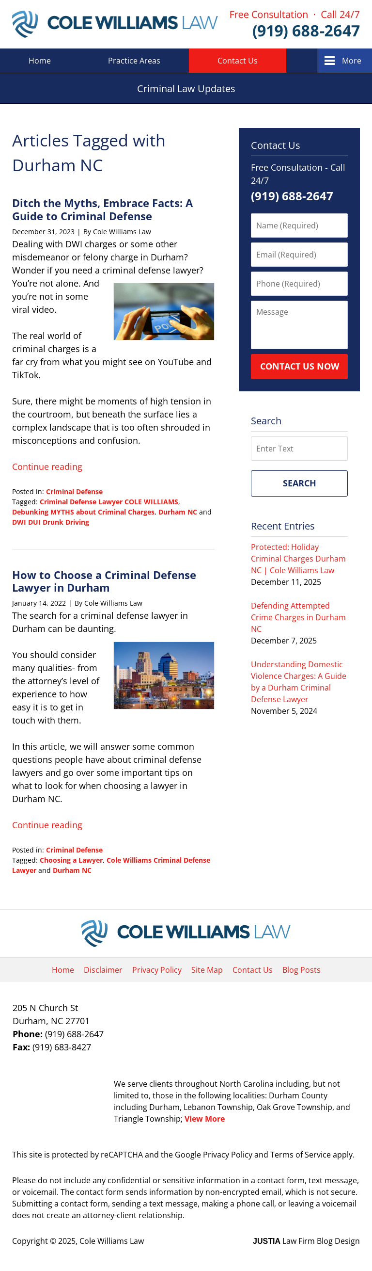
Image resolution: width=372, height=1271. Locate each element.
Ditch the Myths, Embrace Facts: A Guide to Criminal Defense (102, 209)
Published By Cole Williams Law (295, 24)
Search (299, 483)
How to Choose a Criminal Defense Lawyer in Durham (104, 581)
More (351, 60)
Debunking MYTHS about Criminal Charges (83, 511)
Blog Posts (301, 970)
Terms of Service (300, 1154)
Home (40, 60)
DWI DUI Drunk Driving (50, 522)
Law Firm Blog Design (306, 1241)
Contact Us (237, 60)
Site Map (207, 970)
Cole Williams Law (111, 1241)
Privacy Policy (157, 970)
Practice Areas (134, 60)
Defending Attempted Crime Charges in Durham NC (298, 617)
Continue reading (47, 466)
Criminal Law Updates (115, 24)
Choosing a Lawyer (71, 860)
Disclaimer (103, 970)
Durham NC (177, 511)
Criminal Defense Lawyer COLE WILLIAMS (109, 501)
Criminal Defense (74, 491)
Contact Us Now (299, 366)
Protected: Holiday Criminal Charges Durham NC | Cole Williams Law (298, 559)
